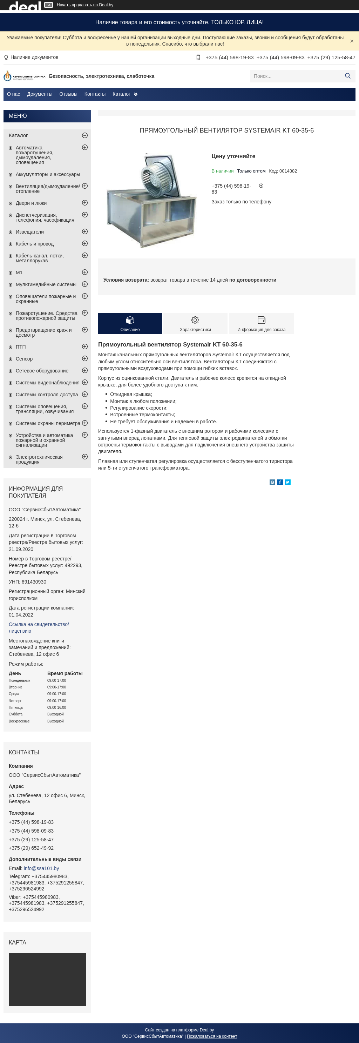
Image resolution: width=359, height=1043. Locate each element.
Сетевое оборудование (42, 371)
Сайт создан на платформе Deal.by (179, 1030)
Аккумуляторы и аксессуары (48, 174)
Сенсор (24, 359)
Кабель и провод (35, 244)
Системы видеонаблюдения (48, 382)
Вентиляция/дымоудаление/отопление (48, 188)
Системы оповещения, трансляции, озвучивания (45, 409)
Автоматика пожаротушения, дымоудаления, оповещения (34, 155)
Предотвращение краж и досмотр (44, 332)
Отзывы (68, 94)
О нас (13, 94)
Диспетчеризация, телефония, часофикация (45, 217)
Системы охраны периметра (48, 423)
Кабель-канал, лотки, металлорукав (40, 258)
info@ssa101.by (41, 868)
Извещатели (30, 232)
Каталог (121, 94)
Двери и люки (31, 203)
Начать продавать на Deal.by (85, 4)
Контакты (95, 94)
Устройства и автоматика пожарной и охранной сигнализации (44, 440)
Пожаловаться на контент (212, 1036)
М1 (19, 272)
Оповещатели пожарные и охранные (46, 299)
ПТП (21, 347)
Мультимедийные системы (46, 284)
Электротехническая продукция (39, 459)
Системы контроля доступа (47, 394)
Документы (39, 94)
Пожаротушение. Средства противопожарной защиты (46, 315)
